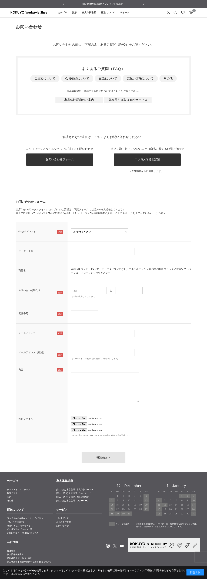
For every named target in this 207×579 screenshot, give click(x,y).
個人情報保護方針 (15, 554)
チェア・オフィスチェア (18, 489)
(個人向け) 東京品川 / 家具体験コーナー (75, 489)
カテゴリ (62, 12)
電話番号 (23, 313)
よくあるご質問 (63, 522)
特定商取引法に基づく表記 (19, 558)
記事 (74, 12)
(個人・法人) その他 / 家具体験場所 (72, 497)
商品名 (22, 270)
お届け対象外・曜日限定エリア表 (23, 533)
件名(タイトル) (26, 231)
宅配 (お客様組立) (15, 522)
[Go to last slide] (63, 4)
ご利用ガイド (62, 518)
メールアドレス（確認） (31, 352)
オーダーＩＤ (25, 251)
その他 (168, 78)
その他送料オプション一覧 (19, 529)
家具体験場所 (89, 12)
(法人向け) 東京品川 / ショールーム (72, 500)
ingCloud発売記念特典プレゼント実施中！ (103, 3)
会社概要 (11, 551)
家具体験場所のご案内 (79, 100)
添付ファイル (25, 418)
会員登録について (77, 78)
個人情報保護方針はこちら (25, 574)
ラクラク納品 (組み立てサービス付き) (25, 518)
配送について (108, 12)
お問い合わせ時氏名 (29, 290)
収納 (9, 497)
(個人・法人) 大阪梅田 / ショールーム (73, 493)
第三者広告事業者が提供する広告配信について (29, 562)
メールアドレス (27, 333)
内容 (20, 369)
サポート (124, 12)
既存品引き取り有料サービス (128, 100)
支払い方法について (140, 78)
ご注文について (44, 78)
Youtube (122, 545)
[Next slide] (144, 4)
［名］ (111, 290)
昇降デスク (12, 493)
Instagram (108, 545)
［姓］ (74, 290)
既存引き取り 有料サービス (20, 525)
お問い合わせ (62, 525)
